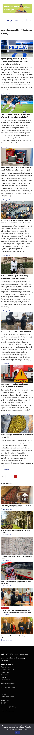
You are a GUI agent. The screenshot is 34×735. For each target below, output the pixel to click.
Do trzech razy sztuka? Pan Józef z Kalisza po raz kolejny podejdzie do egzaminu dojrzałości (16, 611)
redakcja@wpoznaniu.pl (7, 696)
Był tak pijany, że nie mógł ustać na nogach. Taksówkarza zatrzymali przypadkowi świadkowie (15, 61)
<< (2, 476)
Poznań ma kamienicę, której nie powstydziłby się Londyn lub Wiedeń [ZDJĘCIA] (16, 506)
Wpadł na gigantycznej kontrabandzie (16, 331)
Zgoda (17, 732)
